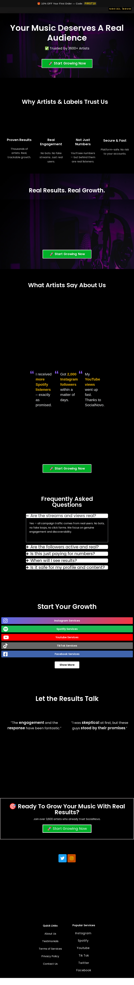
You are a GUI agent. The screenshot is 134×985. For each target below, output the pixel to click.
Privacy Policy (50, 963)
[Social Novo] (120, 7)
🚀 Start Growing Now (67, 835)
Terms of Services (50, 956)
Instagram (83, 940)
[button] (67, 626)
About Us (50, 941)
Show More (67, 671)
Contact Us (50, 971)
